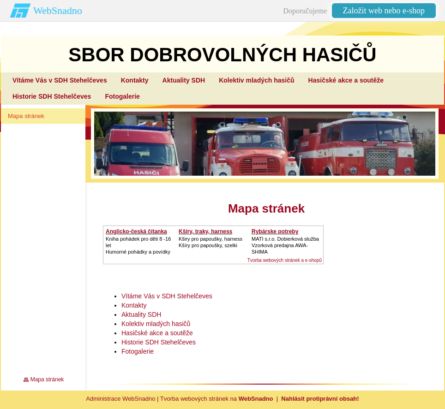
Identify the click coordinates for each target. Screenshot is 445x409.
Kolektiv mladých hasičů (155, 323)
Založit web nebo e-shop (384, 10)
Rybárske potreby (275, 231)
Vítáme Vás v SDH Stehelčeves (166, 296)
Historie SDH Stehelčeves (158, 342)
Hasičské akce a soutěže (157, 333)
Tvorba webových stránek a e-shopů (284, 260)
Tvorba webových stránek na (216, 398)
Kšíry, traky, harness (205, 231)
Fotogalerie (137, 351)
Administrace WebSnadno (120, 398)
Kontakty (133, 305)
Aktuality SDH (141, 314)
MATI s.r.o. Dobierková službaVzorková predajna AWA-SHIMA (285, 245)
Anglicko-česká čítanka (136, 231)
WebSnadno (57, 10)
